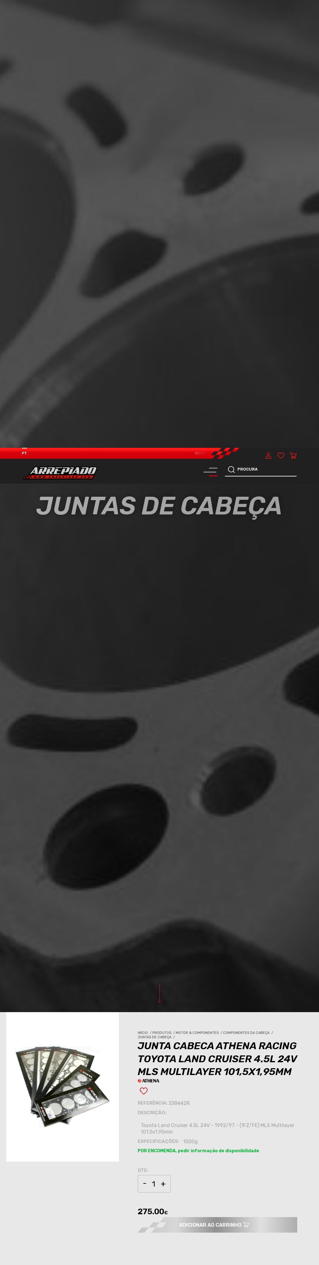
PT (24, 5)
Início (145, 585)
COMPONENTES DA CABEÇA (52, 955)
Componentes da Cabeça (248, 585)
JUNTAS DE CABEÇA (46, 960)
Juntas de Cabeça (157, 589)
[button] (297, 1187)
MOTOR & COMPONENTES (50, 950)
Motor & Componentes (199, 585)
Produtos (164, 585)
